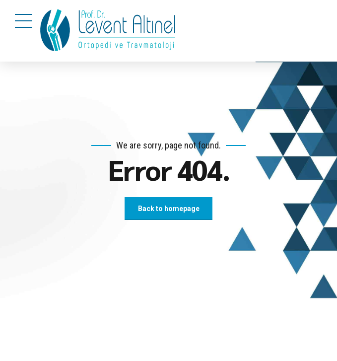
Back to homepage (169, 209)
